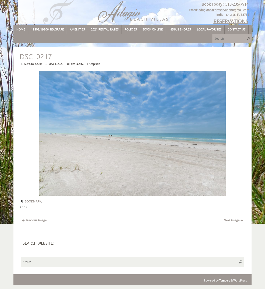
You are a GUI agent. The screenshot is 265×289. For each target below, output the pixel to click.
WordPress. (240, 280)
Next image (233, 220)
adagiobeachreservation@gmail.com (224, 10)
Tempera (224, 280)
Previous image (34, 220)
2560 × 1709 (85, 64)
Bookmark (33, 201)
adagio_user (33, 64)
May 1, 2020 (55, 64)
